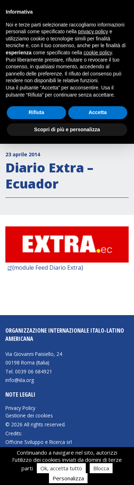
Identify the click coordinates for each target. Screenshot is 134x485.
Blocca (101, 468)
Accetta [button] (98, 112)
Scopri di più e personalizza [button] (67, 129)
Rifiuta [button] (36, 112)
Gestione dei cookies (29, 415)
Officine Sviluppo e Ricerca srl (38, 442)
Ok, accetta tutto (61, 468)
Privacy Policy (20, 408)
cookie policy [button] (98, 52)
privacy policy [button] (93, 31)
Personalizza (68, 478)
